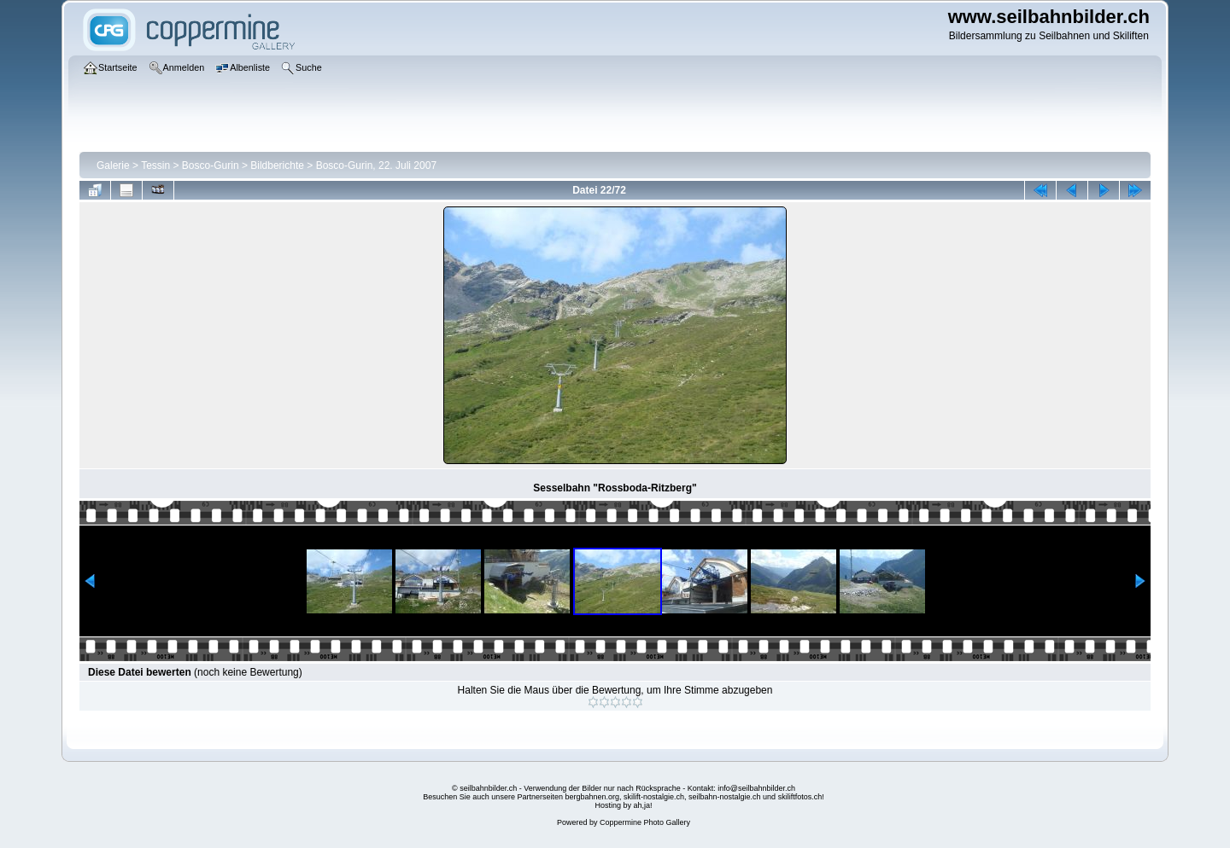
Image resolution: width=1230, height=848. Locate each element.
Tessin (155, 165)
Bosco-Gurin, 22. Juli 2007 (376, 165)
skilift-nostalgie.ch (654, 797)
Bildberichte (277, 165)
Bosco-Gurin (210, 165)
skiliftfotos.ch (800, 797)
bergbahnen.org (592, 797)
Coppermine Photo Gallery (645, 822)
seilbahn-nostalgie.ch (724, 797)
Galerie (113, 165)
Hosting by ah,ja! (623, 805)
